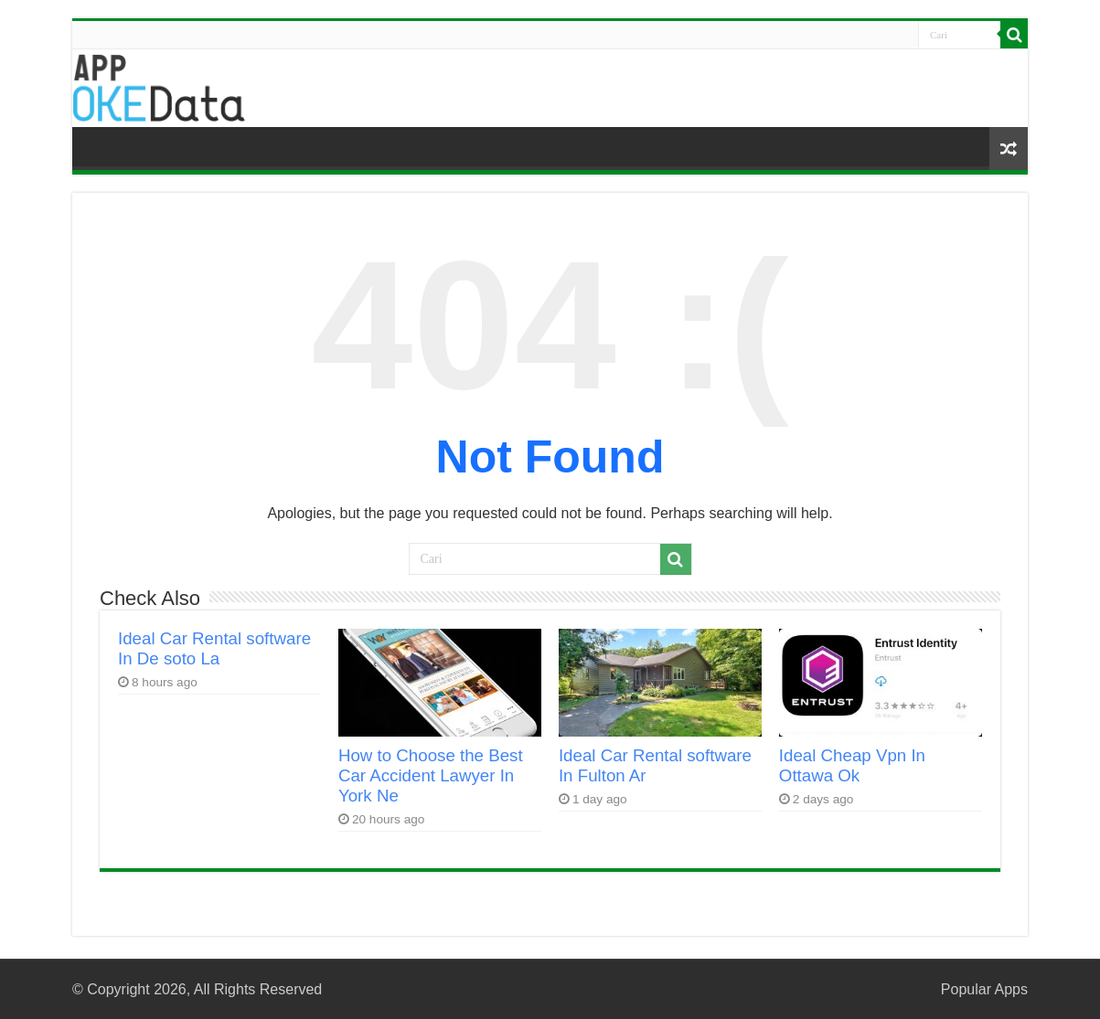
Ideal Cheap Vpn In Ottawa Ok (852, 765)
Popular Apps (984, 989)
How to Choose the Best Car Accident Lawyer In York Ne (430, 775)
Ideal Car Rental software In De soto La (214, 648)
